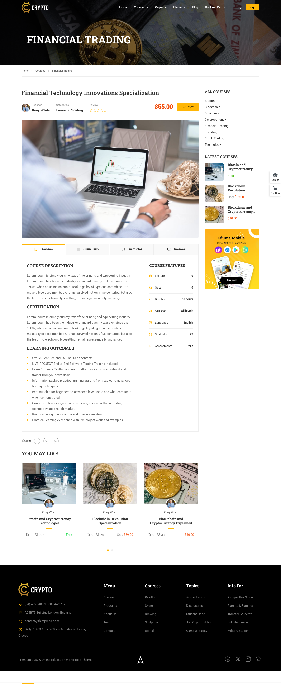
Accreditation (195, 610)
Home (120, 7)
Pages (156, 7)
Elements (176, 7)
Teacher (37, 104)
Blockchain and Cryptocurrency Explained (171, 521)
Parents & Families (241, 618)
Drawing (150, 627)
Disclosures (194, 618)
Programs (110, 618)
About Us (110, 627)
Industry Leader (238, 635)
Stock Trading (214, 139)
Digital (149, 643)
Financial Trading (62, 70)
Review (94, 104)
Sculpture (151, 635)
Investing (211, 132)
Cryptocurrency (215, 120)
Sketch (149, 618)
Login (252, 7)
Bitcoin (210, 101)
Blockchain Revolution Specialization (110, 521)
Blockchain (212, 107)
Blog (192, 7)
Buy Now (187, 107)
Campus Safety (196, 643)
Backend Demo (212, 7)
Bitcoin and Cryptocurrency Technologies (49, 521)
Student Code (195, 627)
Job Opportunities (198, 635)
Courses (136, 7)
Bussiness (212, 113)
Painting (150, 610)
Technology (213, 145)
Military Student (238, 643)
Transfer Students (240, 627)
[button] (108, 551)
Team (107, 635)
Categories (62, 104)
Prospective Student (242, 610)
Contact (109, 643)
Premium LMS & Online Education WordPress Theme (55, 672)
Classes (109, 610)
